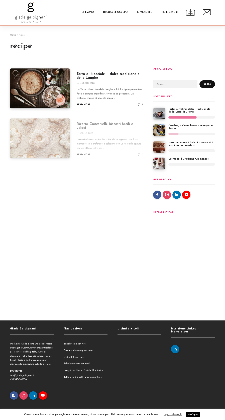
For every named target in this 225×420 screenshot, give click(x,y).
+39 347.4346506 (18, 379)
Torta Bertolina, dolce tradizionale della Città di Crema (189, 110)
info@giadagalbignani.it (22, 375)
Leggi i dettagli (173, 414)
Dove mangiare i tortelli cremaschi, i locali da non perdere (190, 144)
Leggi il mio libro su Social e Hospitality (83, 370)
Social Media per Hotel (75, 344)
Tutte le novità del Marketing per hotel (83, 377)
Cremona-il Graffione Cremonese (188, 159)
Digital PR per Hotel (74, 357)
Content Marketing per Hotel (78, 350)
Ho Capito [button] (193, 414)
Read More (83, 105)
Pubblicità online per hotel (76, 363)
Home (13, 35)
